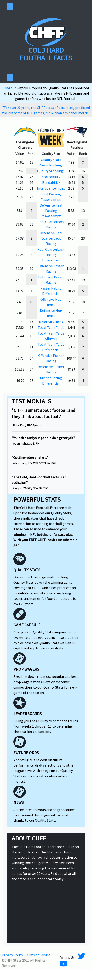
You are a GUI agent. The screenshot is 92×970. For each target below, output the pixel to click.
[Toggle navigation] (10, 6)
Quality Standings (51, 171)
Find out (10, 88)
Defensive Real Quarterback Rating (51, 238)
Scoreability (51, 176)
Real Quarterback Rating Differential (50, 254)
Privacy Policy (12, 955)
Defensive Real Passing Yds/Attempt (51, 210)
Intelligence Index (51, 188)
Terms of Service (37, 955)
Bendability (51, 182)
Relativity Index (51, 321)
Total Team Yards (51, 327)
